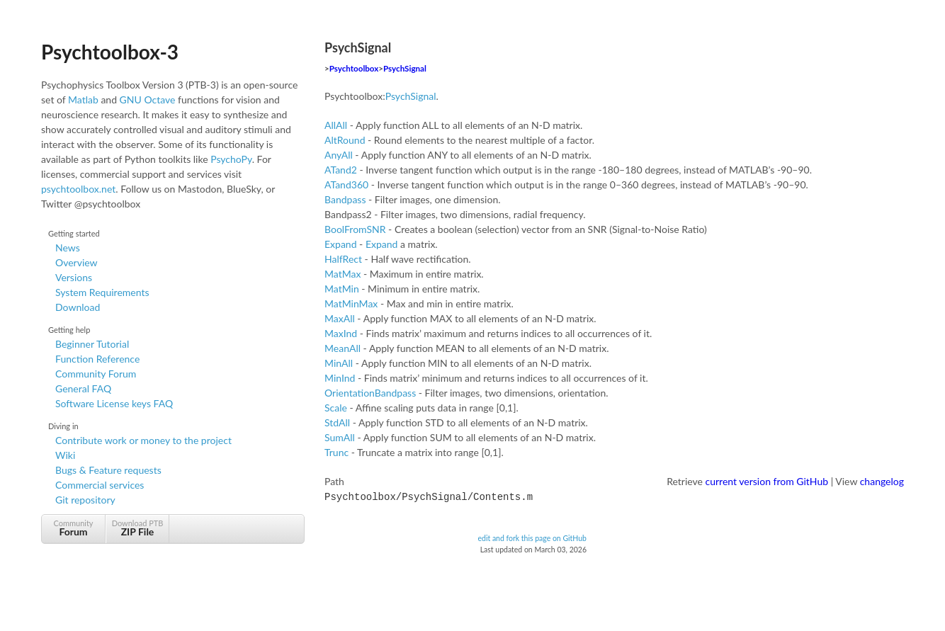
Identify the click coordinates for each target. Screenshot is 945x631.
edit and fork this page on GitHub (532, 537)
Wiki (65, 455)
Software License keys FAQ (114, 403)
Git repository (85, 500)
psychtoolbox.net (78, 189)
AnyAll (338, 155)
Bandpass (345, 199)
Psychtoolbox (354, 68)
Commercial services (99, 485)
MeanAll (342, 348)
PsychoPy (231, 159)
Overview (76, 262)
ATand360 (346, 184)
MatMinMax (351, 303)
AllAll (335, 125)
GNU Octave (148, 99)
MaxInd (340, 333)
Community (73, 528)
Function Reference (97, 359)
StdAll (337, 422)
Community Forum (95, 374)
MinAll (338, 363)
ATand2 (340, 170)
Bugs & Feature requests (108, 470)
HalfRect (343, 259)
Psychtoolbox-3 (110, 52)
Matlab (83, 99)
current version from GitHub (767, 481)
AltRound (344, 140)
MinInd (339, 378)
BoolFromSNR (355, 229)
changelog (882, 481)
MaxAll (339, 318)
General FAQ (83, 388)
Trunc (336, 452)
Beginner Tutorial (92, 344)
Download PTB (137, 528)
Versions (73, 277)
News (67, 247)
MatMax (342, 274)
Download (77, 307)
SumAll (339, 437)
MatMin (341, 289)
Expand (340, 244)
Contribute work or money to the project (143, 440)
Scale (335, 408)
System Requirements (102, 292)
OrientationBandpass (370, 393)
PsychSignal (404, 68)
